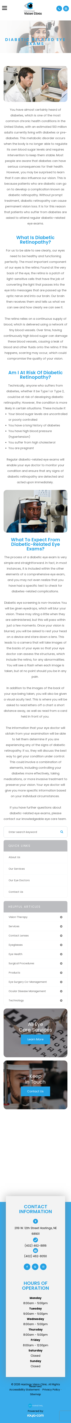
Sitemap (35, 1394)
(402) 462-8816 (36, 1245)
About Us (14, 857)
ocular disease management (27, 991)
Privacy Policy (51, 1389)
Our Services (17, 869)
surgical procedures (21, 963)
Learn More (35, 1039)
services (14, 926)
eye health (15, 954)
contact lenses (19, 935)
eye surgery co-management (28, 982)
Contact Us (16, 892)
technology (16, 1000)
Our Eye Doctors (19, 880)
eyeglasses (16, 945)
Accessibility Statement (24, 1389)
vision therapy (18, 917)
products (14, 973)
